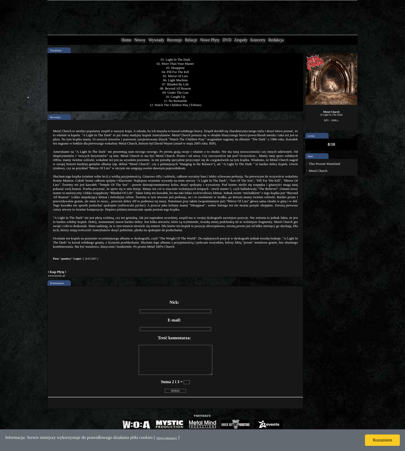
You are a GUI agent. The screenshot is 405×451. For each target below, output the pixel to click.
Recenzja (55, 117)
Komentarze (57, 283)
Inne (310, 156)
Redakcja (276, 40)
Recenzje (174, 40)
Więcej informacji (166, 437)
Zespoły (240, 40)
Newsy (139, 40)
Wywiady (156, 40)
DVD (226, 40)
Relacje (191, 40)
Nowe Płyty (210, 40)
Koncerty (258, 40)
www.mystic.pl (56, 275)
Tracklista (55, 50)
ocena (311, 135)
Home (126, 40)
